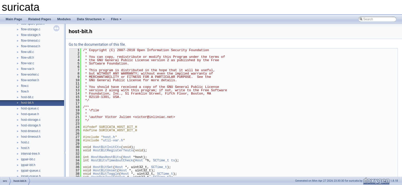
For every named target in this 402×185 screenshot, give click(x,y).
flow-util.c (27, 52)
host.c (25, 142)
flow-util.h (27, 57)
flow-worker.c (30, 74)
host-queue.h (30, 114)
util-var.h (113, 140)
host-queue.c (30, 108)
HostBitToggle (106, 173)
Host (127, 157)
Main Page (14, 19)
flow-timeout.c (30, 40)
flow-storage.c (30, 29)
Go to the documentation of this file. (97, 44)
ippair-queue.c (31, 170)
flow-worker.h (30, 80)
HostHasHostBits (106, 157)
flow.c (25, 86)
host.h (25, 148)
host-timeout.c (30, 131)
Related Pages (39, 19)
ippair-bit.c (28, 159)
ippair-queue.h (31, 176)
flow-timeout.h (30, 46)
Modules (64, 19)
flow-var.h (27, 69)
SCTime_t (161, 160)
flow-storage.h (30, 35)
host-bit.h (27, 103)
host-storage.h (31, 125)
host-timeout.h (31, 136)
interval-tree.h (30, 153)
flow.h (25, 91)
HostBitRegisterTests (113, 150)
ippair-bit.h (28, 165)
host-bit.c (27, 97)
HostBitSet (103, 167)
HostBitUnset (105, 170)
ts (173, 160)
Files (116, 19)
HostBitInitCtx (107, 147)
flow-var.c (27, 63)
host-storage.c (31, 120)
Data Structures (91, 19)
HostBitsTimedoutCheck (112, 160)
